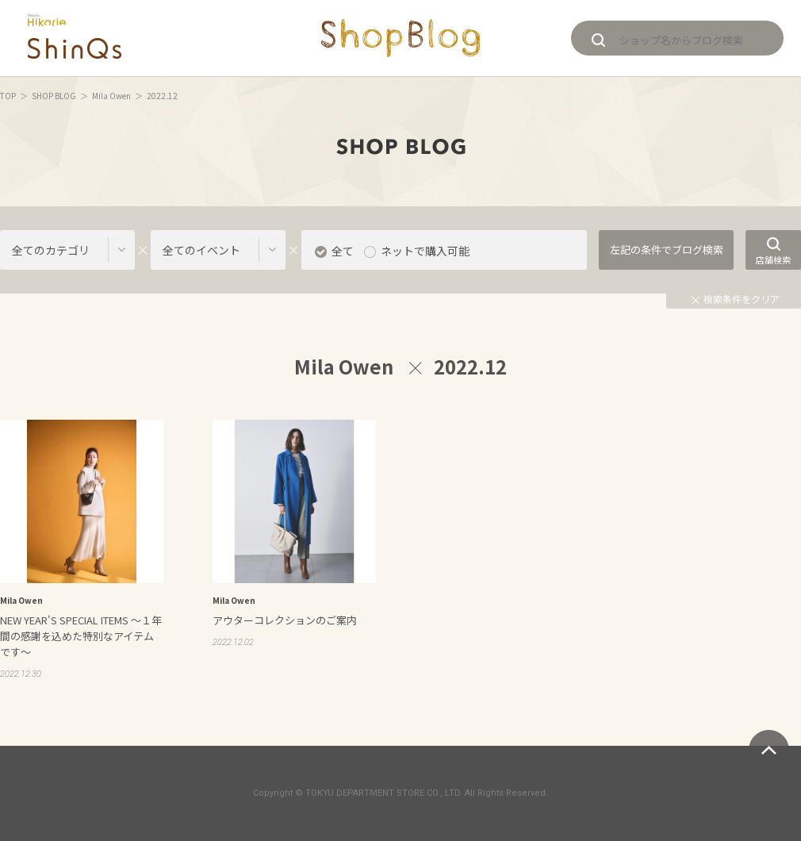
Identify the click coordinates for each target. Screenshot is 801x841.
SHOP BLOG (54, 96)
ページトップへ (769, 750)
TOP (8, 96)
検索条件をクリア (736, 298)
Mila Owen (111, 96)
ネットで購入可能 (425, 251)
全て (343, 251)
